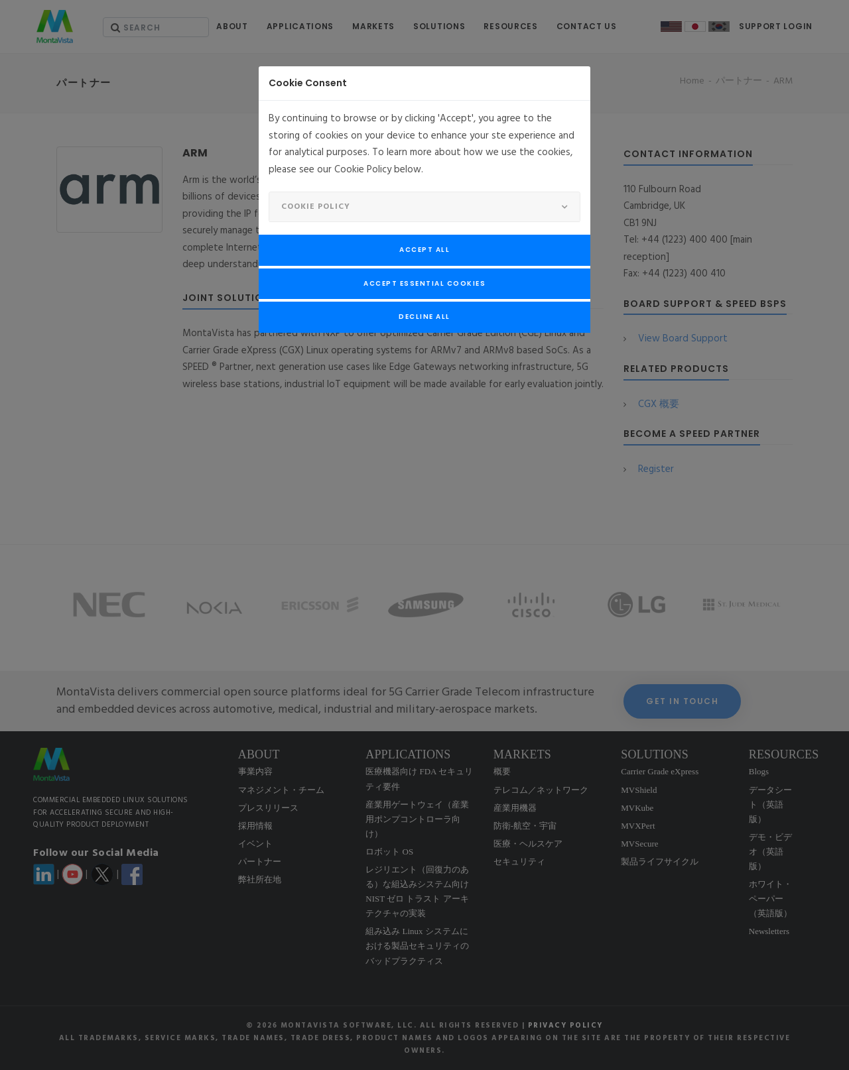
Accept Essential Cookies (424, 283)
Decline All (424, 317)
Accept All (424, 250)
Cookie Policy (315, 206)
